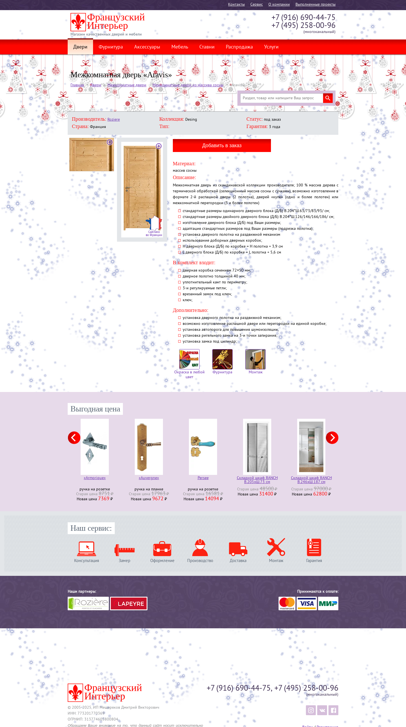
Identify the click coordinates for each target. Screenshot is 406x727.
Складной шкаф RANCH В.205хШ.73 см (257, 480)
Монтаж (255, 362)
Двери (80, 47)
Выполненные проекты (315, 4)
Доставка (238, 560)
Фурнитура (111, 47)
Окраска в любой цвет (189, 364)
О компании (279, 4)
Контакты (236, 4)
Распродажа (239, 47)
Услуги (271, 47)
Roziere (113, 119)
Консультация (86, 560)
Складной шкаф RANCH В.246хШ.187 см (311, 480)
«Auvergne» (149, 478)
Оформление (162, 560)
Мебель (179, 47)
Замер (124, 560)
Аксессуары (147, 47)
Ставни (207, 47)
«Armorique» (95, 478)
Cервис (256, 4)
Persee (203, 478)
